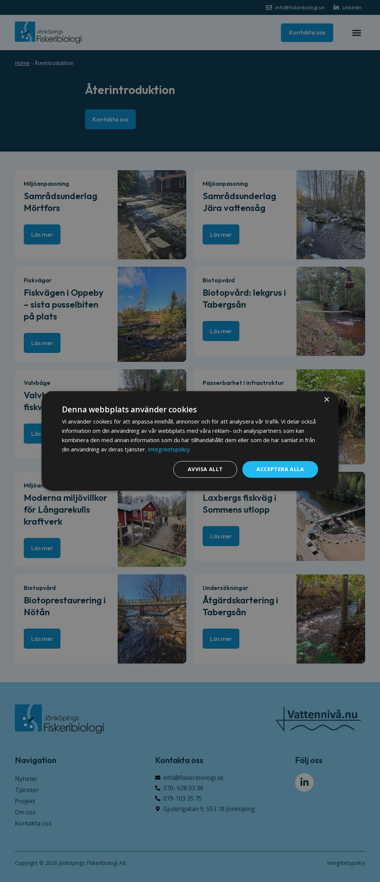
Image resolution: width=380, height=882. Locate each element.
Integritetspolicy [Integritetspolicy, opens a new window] (169, 449)
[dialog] (190, 441)
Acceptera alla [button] (280, 469)
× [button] (326, 400)
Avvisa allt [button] (205, 469)
